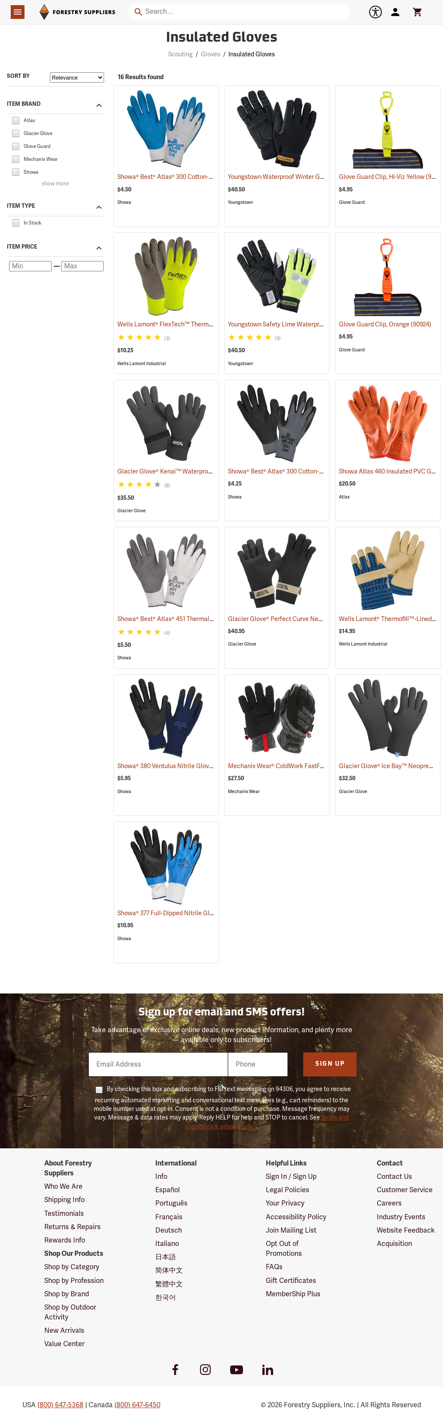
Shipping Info (64, 1200)
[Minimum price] (30, 266)
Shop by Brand (66, 1294)
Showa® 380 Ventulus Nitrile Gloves (177, 766)
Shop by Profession (74, 1280)
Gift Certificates (291, 1280)
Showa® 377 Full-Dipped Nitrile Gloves (181, 913)
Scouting (180, 54)
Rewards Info (64, 1240)
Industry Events (401, 1217)
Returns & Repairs (72, 1227)
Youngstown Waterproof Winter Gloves (292, 177)
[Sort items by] (77, 77)
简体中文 (169, 1270)
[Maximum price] (82, 266)
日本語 (165, 1257)
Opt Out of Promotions (284, 1248)
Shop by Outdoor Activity (70, 1312)
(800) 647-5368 (60, 1405)
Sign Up (330, 1064)
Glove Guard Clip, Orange (385, 324)
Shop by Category (71, 1267)
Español (167, 1190)
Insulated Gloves (251, 54)
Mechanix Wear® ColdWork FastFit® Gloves (298, 766)
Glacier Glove (131, 511)
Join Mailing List (291, 1230)
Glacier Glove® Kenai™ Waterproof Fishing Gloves (198, 471)
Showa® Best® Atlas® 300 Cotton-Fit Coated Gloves (198, 177)
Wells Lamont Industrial (141, 363)
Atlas (344, 497)
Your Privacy (285, 1203)
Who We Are (63, 1186)
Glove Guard (352, 202)
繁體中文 (169, 1284)
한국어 (165, 1297)
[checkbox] (15, 120)
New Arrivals (64, 1330)
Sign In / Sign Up (291, 1176)
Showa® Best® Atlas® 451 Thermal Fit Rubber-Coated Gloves (211, 619)
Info (161, 1176)
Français (168, 1217)
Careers (389, 1203)
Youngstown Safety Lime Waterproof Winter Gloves (309, 324)
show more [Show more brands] (55, 184)
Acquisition (394, 1243)
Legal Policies (287, 1190)
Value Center (64, 1344)
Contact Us (394, 1176)
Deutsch (168, 1230)
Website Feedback (406, 1230)
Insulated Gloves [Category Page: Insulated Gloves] (221, 38)
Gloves (210, 54)
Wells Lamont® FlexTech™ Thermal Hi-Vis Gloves (195, 324)
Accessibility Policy (296, 1217)
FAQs (274, 1267)
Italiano (167, 1243)
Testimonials (64, 1213)
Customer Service (405, 1190)
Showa (124, 202)
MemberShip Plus (293, 1294)
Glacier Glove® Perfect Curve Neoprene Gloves (304, 619)
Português (171, 1203)
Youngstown (240, 202)
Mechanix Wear (244, 791)
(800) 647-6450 (137, 1405)
